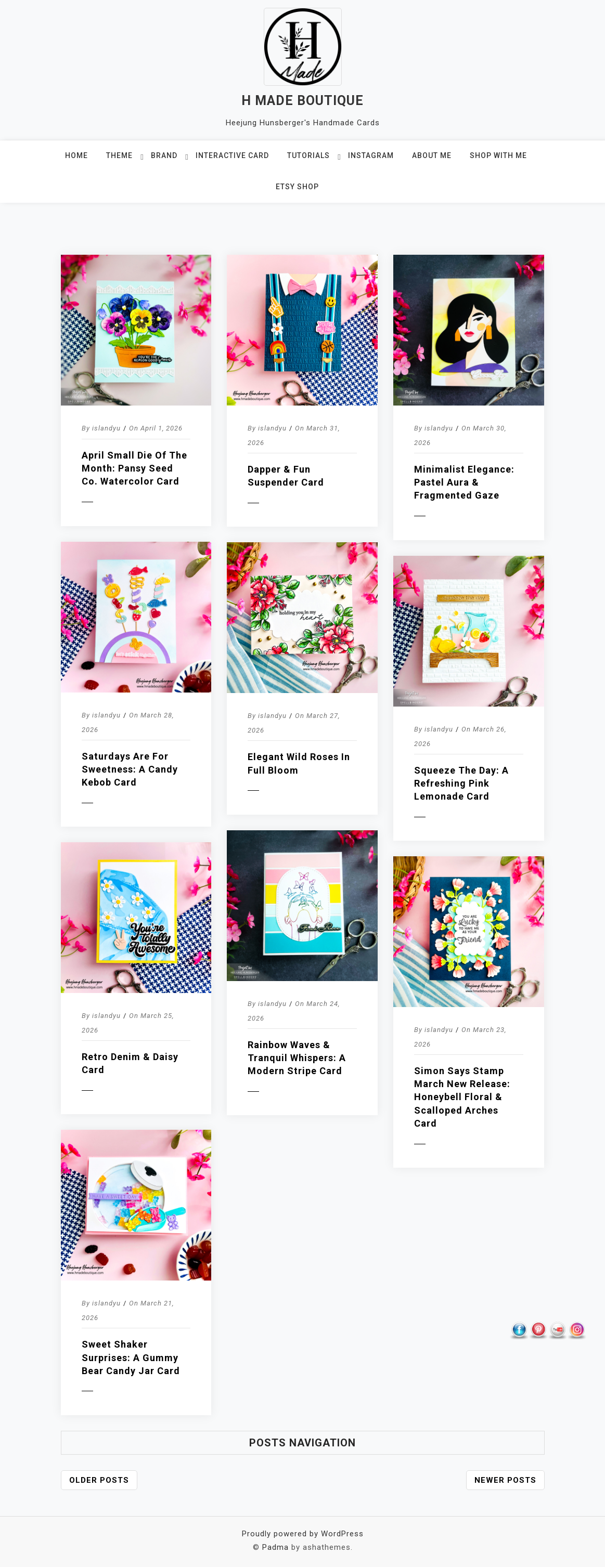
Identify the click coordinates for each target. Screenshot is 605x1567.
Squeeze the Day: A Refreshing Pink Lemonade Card (461, 783)
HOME (76, 155)
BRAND (164, 155)
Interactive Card (232, 155)
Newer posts (505, 1480)
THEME (119, 155)
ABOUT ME (432, 155)
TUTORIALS (308, 155)
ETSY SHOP (297, 186)
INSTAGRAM (371, 155)
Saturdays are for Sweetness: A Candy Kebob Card (130, 769)
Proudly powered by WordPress (303, 1533)
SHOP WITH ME (498, 155)
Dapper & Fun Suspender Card (286, 476)
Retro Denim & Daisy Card (130, 1063)
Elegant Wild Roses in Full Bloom (299, 763)
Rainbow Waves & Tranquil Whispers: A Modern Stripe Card (297, 1057)
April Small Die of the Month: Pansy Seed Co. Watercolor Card (134, 468)
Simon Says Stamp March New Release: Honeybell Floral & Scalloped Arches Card (462, 1097)
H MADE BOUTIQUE (302, 100)
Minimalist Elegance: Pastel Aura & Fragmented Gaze (464, 482)
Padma (275, 1547)
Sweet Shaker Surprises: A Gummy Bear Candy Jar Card (131, 1357)
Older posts (99, 1480)
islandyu (106, 428)
